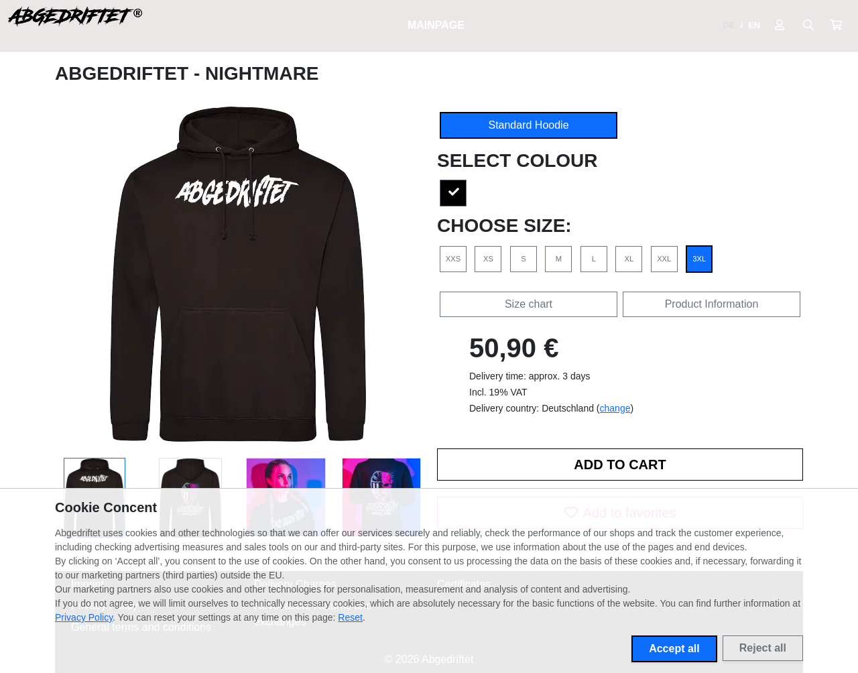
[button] (836, 25)
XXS (453, 259)
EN (754, 25)
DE (729, 25)
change (615, 408)
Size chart (528, 304)
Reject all (762, 648)
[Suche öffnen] (808, 25)
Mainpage (436, 25)
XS (488, 259)
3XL (699, 259)
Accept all (674, 648)
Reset (350, 617)
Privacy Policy (84, 617)
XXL (664, 259)
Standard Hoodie (528, 125)
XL (628, 259)
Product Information (712, 304)
